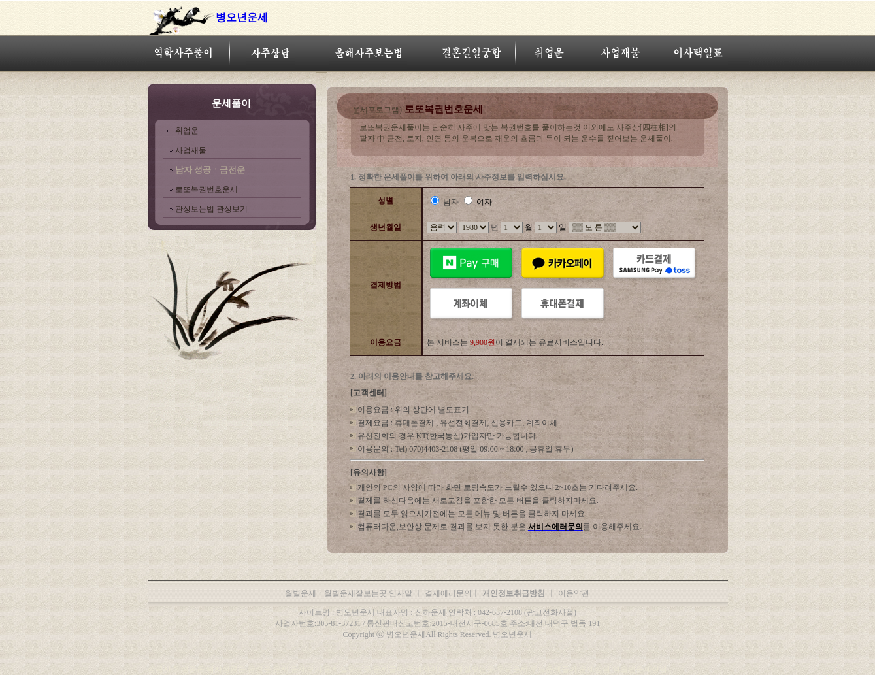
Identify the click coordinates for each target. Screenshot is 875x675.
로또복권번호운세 (206, 189)
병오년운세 (242, 17)
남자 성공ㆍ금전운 (210, 169)
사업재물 (190, 150)
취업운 (187, 130)
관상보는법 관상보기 (211, 209)
